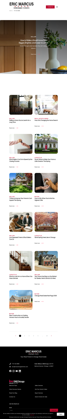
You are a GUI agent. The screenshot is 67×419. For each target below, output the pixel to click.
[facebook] (10, 371)
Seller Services (39, 385)
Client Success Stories (15, 389)
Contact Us (50, 6)
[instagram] (13, 371)
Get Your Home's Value (41, 389)
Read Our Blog (13, 393)
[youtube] (17, 371)
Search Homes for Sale (41, 396)
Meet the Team (13, 385)
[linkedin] (20, 371)
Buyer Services (39, 393)
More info (32, 414)
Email (10, 407)
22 (46, 337)
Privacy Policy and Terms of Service (44, 417)
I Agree (60, 414)
